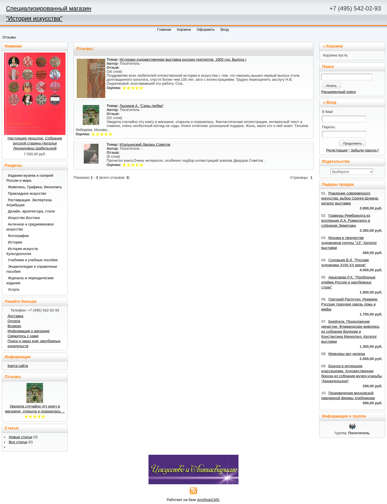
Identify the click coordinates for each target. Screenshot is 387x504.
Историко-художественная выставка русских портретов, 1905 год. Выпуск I (183, 60)
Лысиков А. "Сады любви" (142, 106)
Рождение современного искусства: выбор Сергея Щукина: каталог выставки (350, 198)
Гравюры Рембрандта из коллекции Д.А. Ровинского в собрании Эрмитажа (345, 221)
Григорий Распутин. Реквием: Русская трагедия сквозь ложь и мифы (349, 304)
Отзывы (9, 37)
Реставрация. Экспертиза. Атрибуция (29, 202)
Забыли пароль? (364, 150)
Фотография (18, 236)
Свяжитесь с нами (23, 336)
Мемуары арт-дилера (346, 354)
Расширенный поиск (338, 92)
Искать (331, 86)
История (15, 242)
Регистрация (337, 150)
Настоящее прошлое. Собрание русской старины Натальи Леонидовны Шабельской (35, 143)
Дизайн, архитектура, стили (31, 211)
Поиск (328, 66)
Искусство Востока (24, 218)
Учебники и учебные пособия (33, 260)
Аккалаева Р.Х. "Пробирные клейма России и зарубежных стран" (348, 282)
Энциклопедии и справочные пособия (31, 269)
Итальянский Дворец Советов (145, 144)
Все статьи (18, 442)
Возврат (14, 326)
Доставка (15, 316)
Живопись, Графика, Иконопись (35, 187)
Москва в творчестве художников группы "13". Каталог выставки (349, 243)
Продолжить (352, 143)
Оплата (14, 321)
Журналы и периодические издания (30, 280)
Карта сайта (18, 366)
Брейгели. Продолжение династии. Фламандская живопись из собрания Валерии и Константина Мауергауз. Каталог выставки (350, 332)
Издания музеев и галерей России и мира (29, 178)
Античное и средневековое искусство (30, 226)
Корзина (334, 46)
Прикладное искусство (27, 194)
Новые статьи (20, 437)
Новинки (13, 46)
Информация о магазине (29, 331)
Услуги (13, 290)
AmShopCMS (208, 500)
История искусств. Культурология (22, 251)
